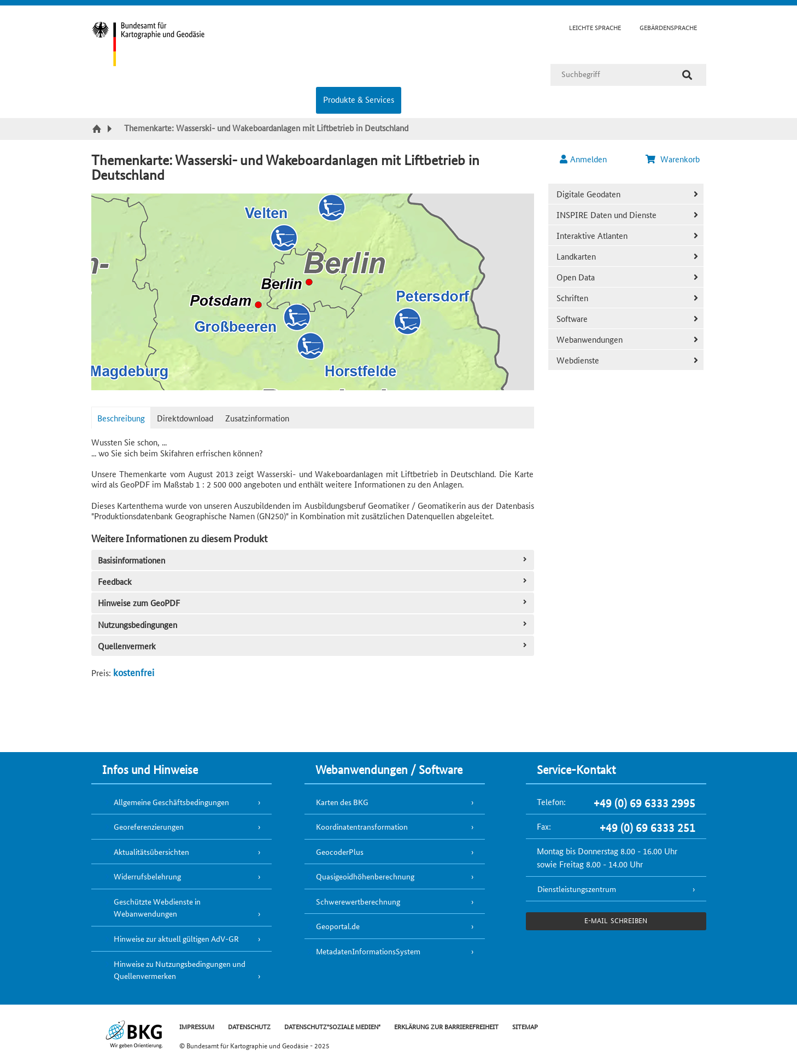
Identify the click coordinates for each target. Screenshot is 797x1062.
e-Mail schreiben (615, 920)
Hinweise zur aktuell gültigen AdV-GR (176, 938)
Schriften (572, 297)
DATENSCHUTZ (249, 1026)
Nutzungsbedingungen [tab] (313, 624)
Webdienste (577, 360)
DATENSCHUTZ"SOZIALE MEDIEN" (332, 1026)
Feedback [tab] (313, 581)
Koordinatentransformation (362, 826)
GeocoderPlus (340, 851)
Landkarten (576, 256)
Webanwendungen (589, 339)
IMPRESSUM (196, 1026)
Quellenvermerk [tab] (313, 646)
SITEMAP (525, 1026)
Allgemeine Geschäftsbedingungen (171, 801)
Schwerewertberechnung (358, 901)
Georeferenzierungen (149, 826)
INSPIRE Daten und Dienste (606, 214)
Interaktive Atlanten (592, 235)
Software (572, 318)
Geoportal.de (338, 925)
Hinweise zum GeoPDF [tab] (313, 602)
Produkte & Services (358, 99)
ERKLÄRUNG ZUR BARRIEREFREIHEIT (446, 1026)
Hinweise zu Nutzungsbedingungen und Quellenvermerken (179, 970)
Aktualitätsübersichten (151, 851)
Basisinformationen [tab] (313, 560)
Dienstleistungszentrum (576, 888)
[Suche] (687, 75)
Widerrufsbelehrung (147, 876)
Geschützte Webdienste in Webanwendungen (157, 907)
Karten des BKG (342, 801)
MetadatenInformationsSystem (368, 951)
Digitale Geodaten (588, 194)
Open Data (575, 277)
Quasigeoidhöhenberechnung (365, 876)
